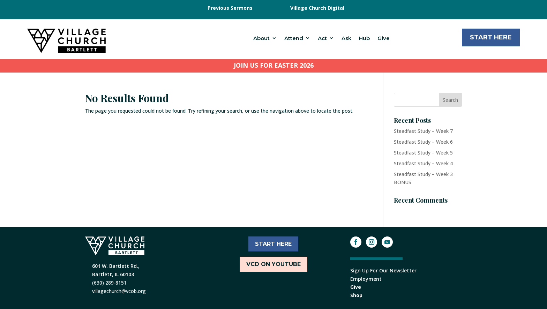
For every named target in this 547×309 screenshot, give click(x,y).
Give (383, 38)
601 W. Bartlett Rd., (116, 266)
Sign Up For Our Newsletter (383, 270)
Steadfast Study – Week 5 (423, 152)
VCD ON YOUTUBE (273, 264)
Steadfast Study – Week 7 (423, 131)
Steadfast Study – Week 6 (423, 141)
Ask (346, 38)
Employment (366, 279)
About (261, 38)
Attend (293, 38)
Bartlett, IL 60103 (113, 274)
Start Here (491, 37)
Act (322, 38)
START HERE (273, 244)
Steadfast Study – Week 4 (423, 163)
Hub (364, 38)
